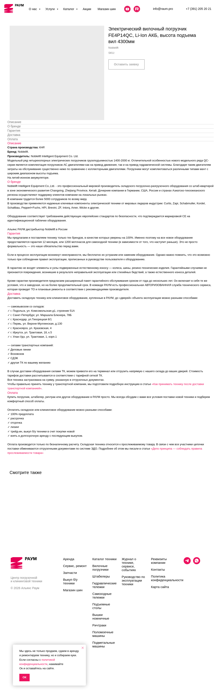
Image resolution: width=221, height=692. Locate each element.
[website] (127, 9)
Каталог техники (104, 559)
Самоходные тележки (101, 595)
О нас (33, 9)
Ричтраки (99, 625)
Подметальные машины (103, 644)
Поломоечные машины (102, 634)
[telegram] (187, 563)
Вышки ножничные (100, 616)
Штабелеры (101, 576)
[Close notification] (83, 648)
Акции (87, 9)
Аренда (68, 559)
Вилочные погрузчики (100, 567)
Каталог (69, 9)
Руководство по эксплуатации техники (133, 580)
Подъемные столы (101, 606)
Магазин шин (107, 9)
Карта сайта (160, 587)
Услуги (51, 9)
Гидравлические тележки (104, 585)
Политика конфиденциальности (167, 578)
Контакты (158, 569)
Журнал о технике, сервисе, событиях (129, 564)
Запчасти (70, 573)
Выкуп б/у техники (70, 581)
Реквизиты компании (159, 560)
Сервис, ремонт (75, 566)
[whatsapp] (196, 563)
